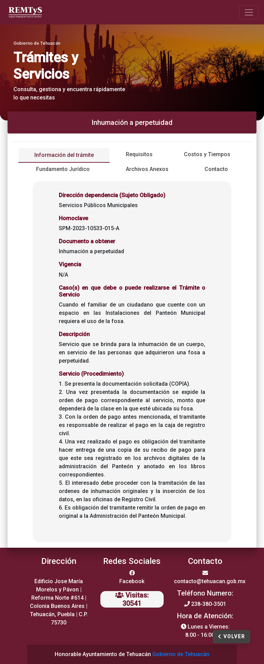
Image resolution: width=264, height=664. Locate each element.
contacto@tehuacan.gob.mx (209, 581)
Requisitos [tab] (139, 154)
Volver (231, 636)
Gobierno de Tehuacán (180, 654)
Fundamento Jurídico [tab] (63, 169)
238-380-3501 (208, 604)
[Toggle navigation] (248, 12)
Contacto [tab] (216, 169)
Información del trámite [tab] (64, 155)
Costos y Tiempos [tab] (207, 154)
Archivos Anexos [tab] (147, 169)
